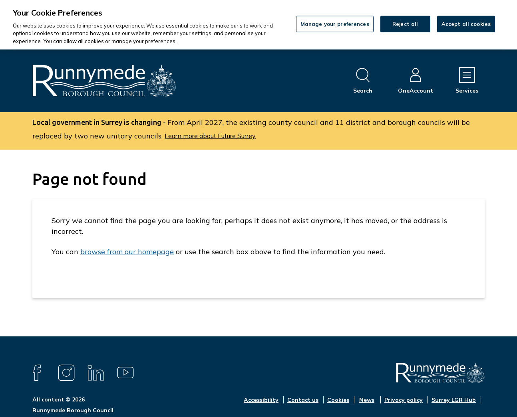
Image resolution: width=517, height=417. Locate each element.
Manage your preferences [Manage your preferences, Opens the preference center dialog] (334, 23)
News (366, 399)
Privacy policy (403, 399)
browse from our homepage (127, 251)
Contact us (302, 399)
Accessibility (261, 399)
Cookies (338, 399)
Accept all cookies (466, 23)
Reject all (405, 23)
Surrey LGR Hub (453, 399)
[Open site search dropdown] (363, 80)
